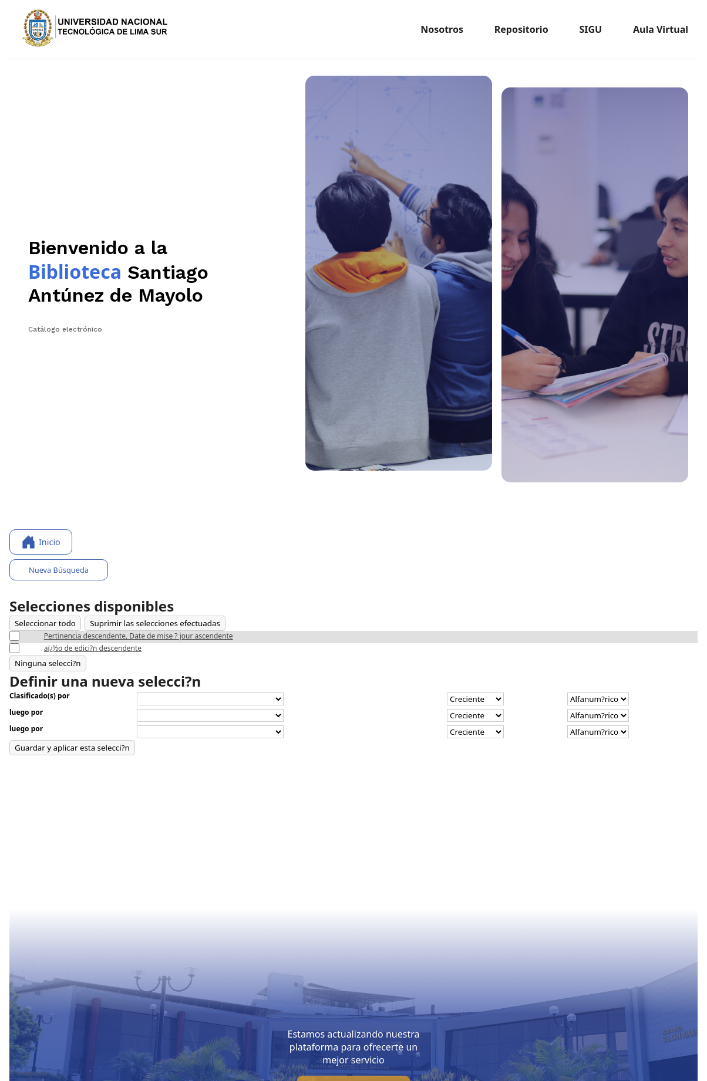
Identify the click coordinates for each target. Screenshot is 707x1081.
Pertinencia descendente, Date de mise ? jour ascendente (138, 636)
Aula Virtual (660, 29)
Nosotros (441, 29)
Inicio (40, 542)
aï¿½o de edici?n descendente (93, 648)
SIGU (590, 29)
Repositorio (521, 29)
